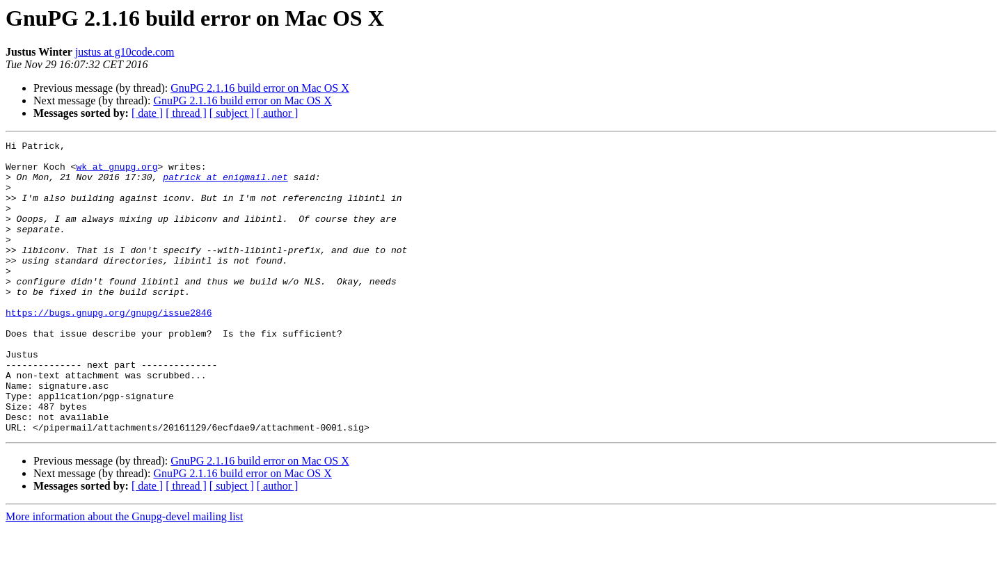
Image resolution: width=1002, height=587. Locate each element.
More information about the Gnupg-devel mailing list (124, 575)
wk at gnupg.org (116, 172)
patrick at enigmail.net (225, 185)
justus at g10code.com (125, 52)
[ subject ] (231, 113)
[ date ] (147, 113)
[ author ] (278, 113)
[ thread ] (186, 113)
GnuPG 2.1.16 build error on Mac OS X (259, 88)
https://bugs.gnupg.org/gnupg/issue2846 (109, 347)
